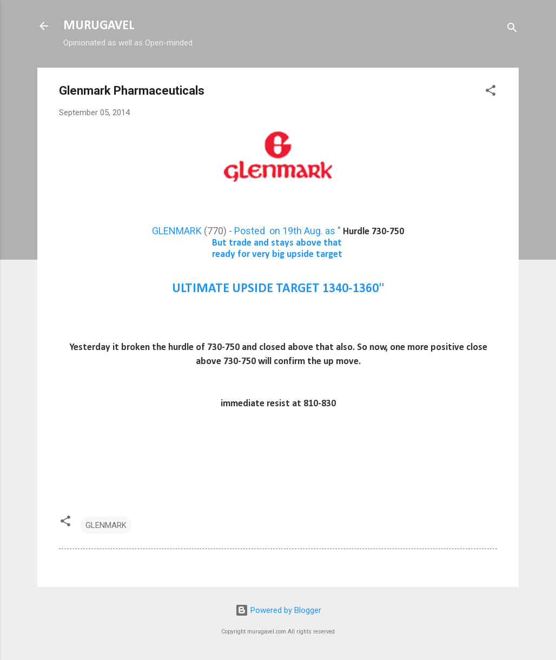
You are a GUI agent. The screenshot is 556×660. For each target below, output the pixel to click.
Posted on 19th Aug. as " (319, 230)
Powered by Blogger (278, 610)
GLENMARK (177, 230)
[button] (490, 92)
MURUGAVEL (98, 25)
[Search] (512, 29)
